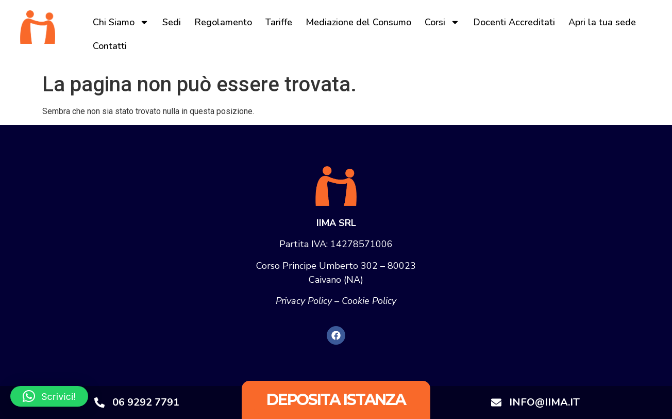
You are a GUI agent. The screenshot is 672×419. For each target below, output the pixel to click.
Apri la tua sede (602, 22)
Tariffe (278, 22)
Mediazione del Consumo (358, 22)
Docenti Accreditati (514, 22)
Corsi (442, 22)
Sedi (171, 22)
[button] (49, 396)
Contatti (110, 46)
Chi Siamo (121, 22)
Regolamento (223, 22)
